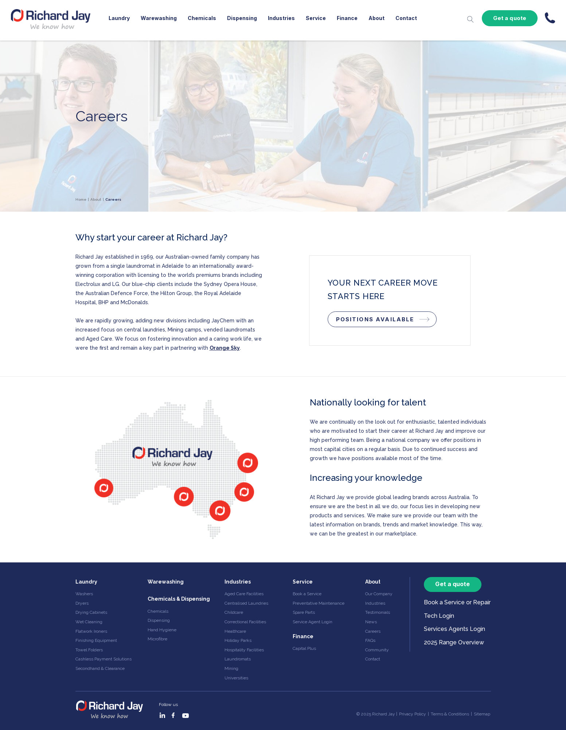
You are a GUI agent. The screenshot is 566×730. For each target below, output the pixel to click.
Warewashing (159, 18)
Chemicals (202, 18)
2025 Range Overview (454, 642)
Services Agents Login (454, 628)
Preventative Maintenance (318, 603)
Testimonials (377, 612)
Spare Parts (304, 612)
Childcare (234, 612)
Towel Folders (89, 649)
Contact (406, 18)
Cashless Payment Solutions (103, 659)
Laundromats (238, 659)
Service (316, 18)
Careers (372, 631)
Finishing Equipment (96, 640)
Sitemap (482, 714)
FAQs (370, 640)
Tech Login (439, 615)
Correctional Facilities (245, 621)
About (376, 18)
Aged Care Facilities (244, 593)
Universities (236, 677)
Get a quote (509, 18)
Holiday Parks (238, 640)
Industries (281, 18)
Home (80, 199)
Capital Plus (304, 648)
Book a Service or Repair (457, 602)
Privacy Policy (412, 714)
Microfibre (157, 638)
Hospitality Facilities (244, 649)
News (371, 621)
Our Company (379, 593)
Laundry (119, 18)
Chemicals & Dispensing (179, 599)
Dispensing (242, 18)
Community (377, 649)
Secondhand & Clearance (100, 668)
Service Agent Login (312, 621)
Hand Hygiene (162, 629)
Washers (84, 593)
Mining (231, 668)
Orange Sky (225, 348)
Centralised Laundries (246, 603)
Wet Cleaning (88, 621)
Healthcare (235, 631)
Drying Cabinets (91, 612)
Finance (347, 18)
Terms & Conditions (450, 714)
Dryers (82, 603)
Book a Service (307, 593)
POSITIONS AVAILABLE (375, 319)
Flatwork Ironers (91, 631)
